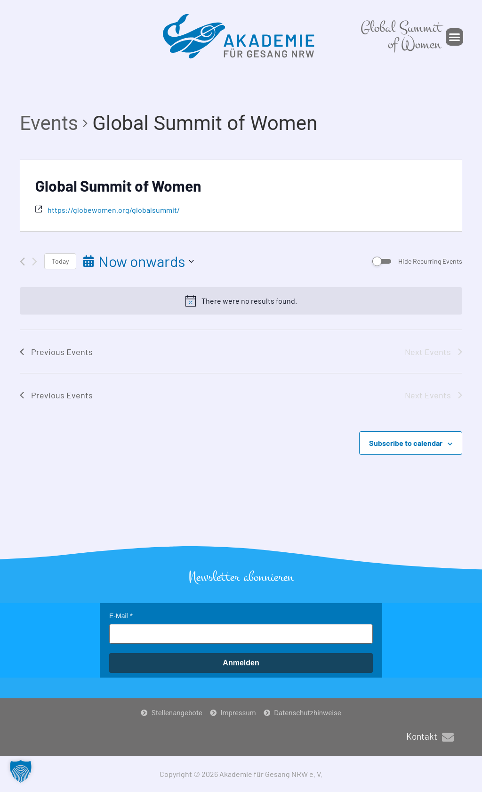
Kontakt (421, 736)
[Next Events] (34, 261)
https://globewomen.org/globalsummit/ (114, 209)
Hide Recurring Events (430, 261)
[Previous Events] (22, 261)
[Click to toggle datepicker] (138, 261)
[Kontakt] (448, 737)
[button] (455, 37)
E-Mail (118, 616)
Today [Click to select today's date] (60, 261)
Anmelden (241, 663)
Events (49, 123)
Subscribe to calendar (405, 442)
